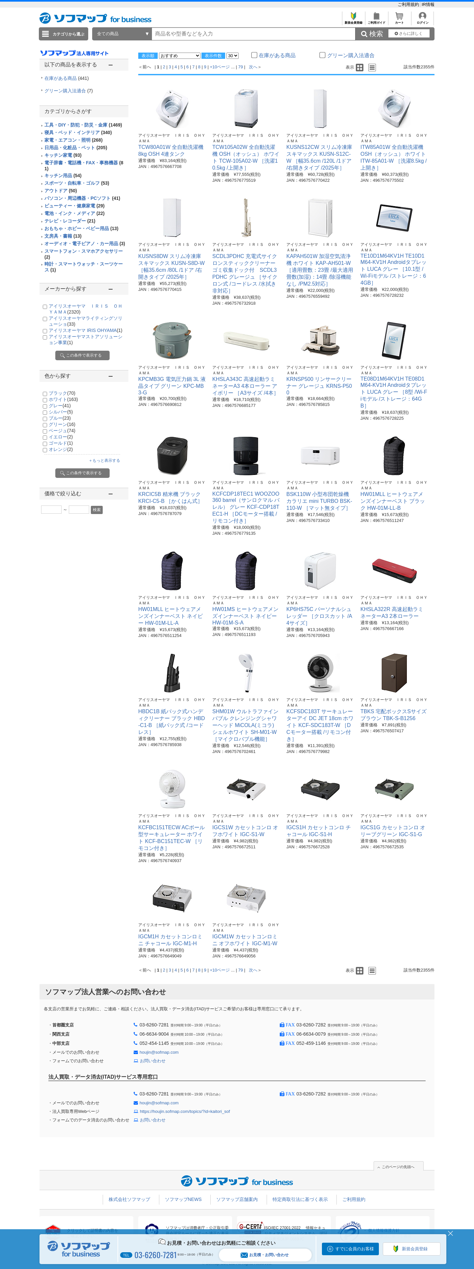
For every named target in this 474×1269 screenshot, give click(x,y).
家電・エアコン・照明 (73, 140)
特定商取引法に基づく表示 (300, 1199)
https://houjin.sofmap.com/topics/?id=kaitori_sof (185, 1111)
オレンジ (61, 449)
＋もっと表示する (104, 460)
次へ (253, 66)
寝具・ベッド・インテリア (78, 132)
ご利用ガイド (376, 20)
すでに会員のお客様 (354, 1248)
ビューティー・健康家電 (74, 205)
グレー (60, 405)
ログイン (422, 20)
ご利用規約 (409, 4)
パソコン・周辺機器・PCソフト (82, 198)
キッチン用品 (63, 175)
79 (240, 66)
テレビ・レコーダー (69, 220)
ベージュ (62, 430)
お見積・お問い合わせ (265, 1255)
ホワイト (63, 399)
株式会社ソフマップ (129, 1199)
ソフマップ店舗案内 (237, 1199)
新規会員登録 (353, 20)
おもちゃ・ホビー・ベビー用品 (81, 228)
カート (399, 20)
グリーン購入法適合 (68, 90)
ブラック (62, 393)
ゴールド (61, 443)
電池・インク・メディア (74, 213)
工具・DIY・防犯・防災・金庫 (83, 125)
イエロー (61, 436)
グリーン (62, 424)
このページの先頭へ (398, 1167)
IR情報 (428, 4)
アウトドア (60, 190)
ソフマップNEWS (183, 1199)
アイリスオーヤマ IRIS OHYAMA (85, 330)
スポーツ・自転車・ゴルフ (76, 183)
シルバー (61, 411)
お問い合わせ (153, 1060)
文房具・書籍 (63, 236)
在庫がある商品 (66, 78)
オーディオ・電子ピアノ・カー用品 (84, 243)
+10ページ (220, 66)
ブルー (60, 418)
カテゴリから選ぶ (68, 34)
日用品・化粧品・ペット (75, 147)
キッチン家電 (63, 155)
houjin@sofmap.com (159, 1052)
